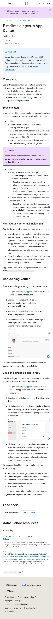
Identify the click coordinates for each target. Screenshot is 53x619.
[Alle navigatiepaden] (5, 20)
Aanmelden (47, 3)
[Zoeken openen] (39, 3)
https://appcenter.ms (29, 291)
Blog (32, 597)
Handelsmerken (30, 608)
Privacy (17, 600)
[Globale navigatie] (2, 3)
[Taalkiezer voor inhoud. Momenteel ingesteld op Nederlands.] (11, 585)
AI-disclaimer (10, 597)
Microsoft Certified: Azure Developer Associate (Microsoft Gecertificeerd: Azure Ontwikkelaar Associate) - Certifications (26, 555)
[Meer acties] (48, 20)
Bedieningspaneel (26, 20)
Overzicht (8, 40)
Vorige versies (23, 597)
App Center (13, 20)
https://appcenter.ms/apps (31, 386)
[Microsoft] (26, 3)
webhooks (25, 97)
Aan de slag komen (12, 44)
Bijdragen (8, 600)
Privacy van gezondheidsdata (16, 604)
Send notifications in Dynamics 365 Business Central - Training (23, 538)
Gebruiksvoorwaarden (13, 608)
